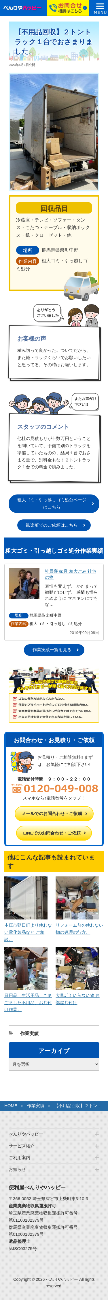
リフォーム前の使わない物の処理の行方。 (79, 925)
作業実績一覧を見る (52, 649)
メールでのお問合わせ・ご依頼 (52, 813)
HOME (10, 1105)
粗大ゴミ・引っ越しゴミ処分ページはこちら (51, 503)
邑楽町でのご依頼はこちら (52, 525)
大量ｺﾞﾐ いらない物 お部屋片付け (77, 995)
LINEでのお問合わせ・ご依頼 (51, 833)
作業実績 (29, 1033)
